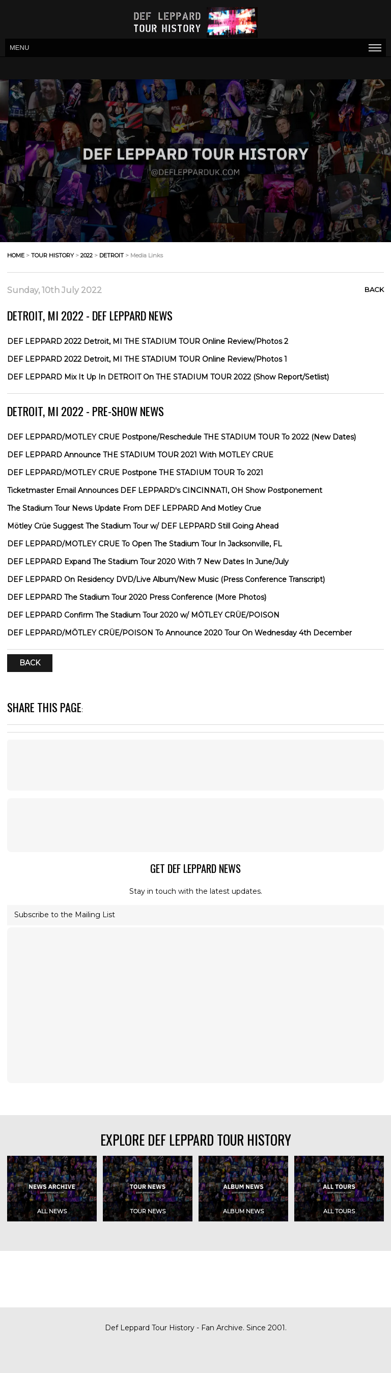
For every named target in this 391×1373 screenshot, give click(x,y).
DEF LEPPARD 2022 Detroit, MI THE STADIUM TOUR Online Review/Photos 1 (147, 359)
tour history (52, 255)
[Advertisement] (195, 765)
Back (374, 289)
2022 (86, 255)
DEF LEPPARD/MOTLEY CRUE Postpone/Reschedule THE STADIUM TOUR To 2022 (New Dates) (181, 437)
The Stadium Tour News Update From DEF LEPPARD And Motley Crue (134, 508)
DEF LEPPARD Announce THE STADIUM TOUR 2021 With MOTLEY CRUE (140, 454)
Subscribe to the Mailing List (64, 914)
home (15, 255)
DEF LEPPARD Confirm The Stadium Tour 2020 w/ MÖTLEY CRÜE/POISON (143, 615)
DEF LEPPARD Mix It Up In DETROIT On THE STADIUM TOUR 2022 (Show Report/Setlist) (168, 377)
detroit (111, 255)
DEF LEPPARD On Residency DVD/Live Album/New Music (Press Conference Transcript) (166, 579)
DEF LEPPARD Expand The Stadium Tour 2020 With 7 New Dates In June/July (148, 561)
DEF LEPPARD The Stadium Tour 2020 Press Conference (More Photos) (136, 597)
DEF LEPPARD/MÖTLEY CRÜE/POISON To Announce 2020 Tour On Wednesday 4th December (179, 632)
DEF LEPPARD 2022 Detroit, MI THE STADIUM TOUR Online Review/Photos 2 (147, 341)
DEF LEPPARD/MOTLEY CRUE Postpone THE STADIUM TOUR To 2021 (135, 472)
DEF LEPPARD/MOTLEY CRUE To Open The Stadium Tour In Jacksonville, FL (144, 543)
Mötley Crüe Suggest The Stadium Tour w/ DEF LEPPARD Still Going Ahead (142, 526)
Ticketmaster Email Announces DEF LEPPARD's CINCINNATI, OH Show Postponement (164, 490)
